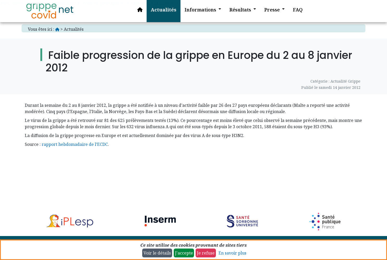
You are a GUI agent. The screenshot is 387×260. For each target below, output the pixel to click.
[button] (198, 11)
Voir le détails (157, 253)
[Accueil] (50, 11)
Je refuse (206, 253)
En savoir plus (232, 253)
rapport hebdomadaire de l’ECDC (75, 144)
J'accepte (184, 253)
